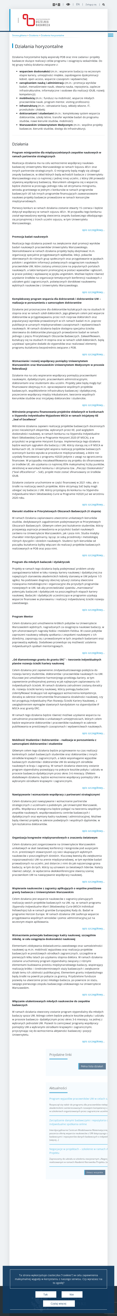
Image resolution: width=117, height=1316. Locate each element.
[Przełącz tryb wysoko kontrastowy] (68, 4)
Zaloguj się (91, 4)
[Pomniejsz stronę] (59, 4)
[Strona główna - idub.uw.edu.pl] (36, 20)
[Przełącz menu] (110, 35)
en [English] (78, 4)
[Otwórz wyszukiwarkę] (102, 4)
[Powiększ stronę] (54, 4)
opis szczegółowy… (93, 230)
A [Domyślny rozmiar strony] (56, 4)
